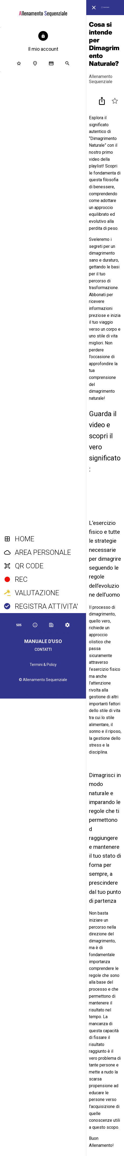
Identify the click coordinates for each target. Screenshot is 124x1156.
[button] (43, 42)
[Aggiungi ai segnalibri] (114, 100)
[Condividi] (101, 100)
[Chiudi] (94, 7)
